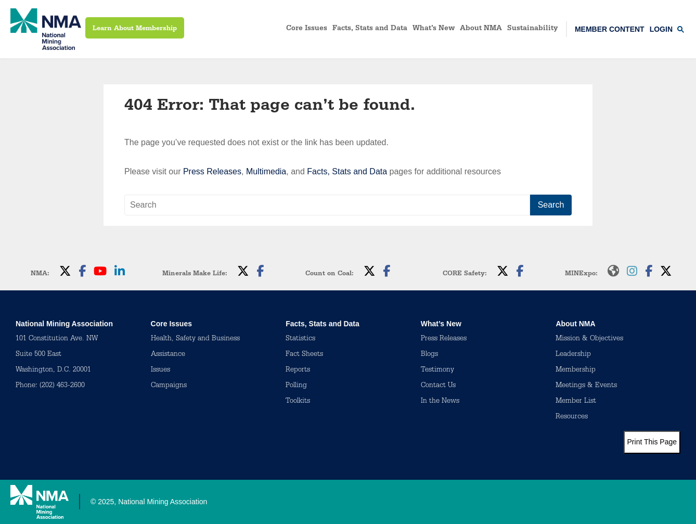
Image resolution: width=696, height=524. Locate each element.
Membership (576, 370)
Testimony (437, 370)
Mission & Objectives (589, 339)
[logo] (45, 29)
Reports (298, 370)
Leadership (573, 355)
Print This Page (652, 442)
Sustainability (532, 29)
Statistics (300, 339)
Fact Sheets (304, 355)
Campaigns (169, 386)
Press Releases (212, 171)
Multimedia (266, 171)
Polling (296, 386)
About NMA (481, 29)
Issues (160, 370)
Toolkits (298, 401)
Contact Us (438, 386)
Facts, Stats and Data (369, 29)
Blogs (429, 355)
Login (661, 29)
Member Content (610, 29)
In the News (440, 401)
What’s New (434, 29)
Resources (572, 417)
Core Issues (306, 29)
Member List (576, 401)
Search (551, 204)
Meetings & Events (586, 386)
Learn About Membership (135, 28)
